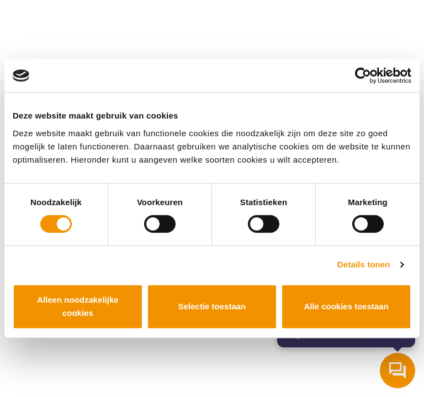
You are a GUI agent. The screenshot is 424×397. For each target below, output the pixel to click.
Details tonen (363, 264)
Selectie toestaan (212, 306)
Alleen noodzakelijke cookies (78, 306)
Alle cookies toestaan (346, 306)
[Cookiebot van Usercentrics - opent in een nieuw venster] (363, 75)
